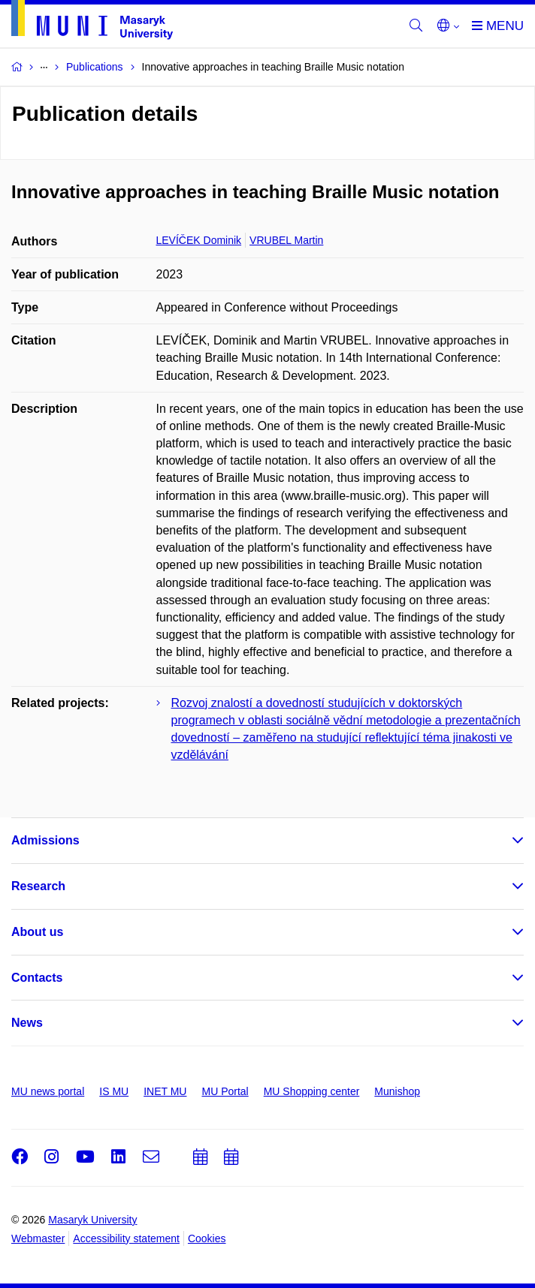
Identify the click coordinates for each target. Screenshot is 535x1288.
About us (37, 931)
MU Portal (224, 1091)
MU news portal (47, 1091)
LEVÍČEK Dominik (199, 240)
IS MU (113, 1091)
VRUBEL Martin (286, 240)
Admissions (45, 840)
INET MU (165, 1091)
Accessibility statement (126, 1238)
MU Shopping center (312, 1091)
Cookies (207, 1238)
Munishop (397, 1091)
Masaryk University (92, 1220)
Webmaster (38, 1238)
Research (38, 886)
